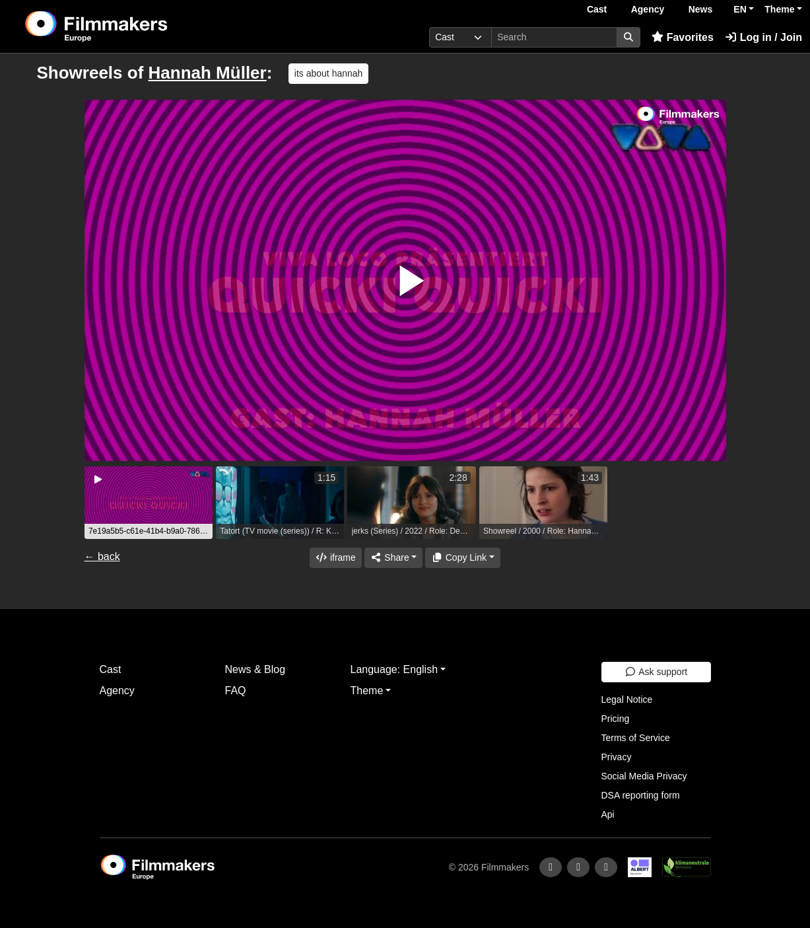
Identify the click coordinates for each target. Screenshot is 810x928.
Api (608, 814)
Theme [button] (779, 9)
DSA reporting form (640, 795)
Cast (597, 9)
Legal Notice (627, 699)
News (701, 9)
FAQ (235, 690)
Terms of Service (635, 737)
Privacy (616, 757)
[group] (148, 502)
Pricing (615, 718)
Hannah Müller (208, 73)
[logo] (129, 26)
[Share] (393, 558)
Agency (648, 9)
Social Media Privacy (644, 776)
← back (102, 556)
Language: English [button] (394, 669)
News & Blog (255, 669)
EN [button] (739, 9)
